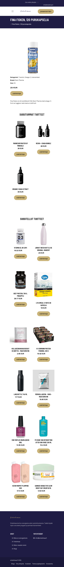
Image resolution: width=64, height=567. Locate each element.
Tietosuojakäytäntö (38, 564)
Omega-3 (28, 77)
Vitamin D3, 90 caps (20, 248)
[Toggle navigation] (12, 11)
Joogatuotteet (45, 11)
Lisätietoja (17, 93)
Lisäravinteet (35, 77)
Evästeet (28, 564)
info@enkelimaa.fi (48, 5)
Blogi (15, 549)
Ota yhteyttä (20, 564)
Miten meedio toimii (20, 545)
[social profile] (38, 2)
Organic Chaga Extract (20, 189)
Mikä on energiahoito (20, 538)
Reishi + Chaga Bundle (43, 143)
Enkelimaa (17, 542)
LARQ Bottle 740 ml (20, 394)
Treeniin (21, 77)
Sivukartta (49, 564)
